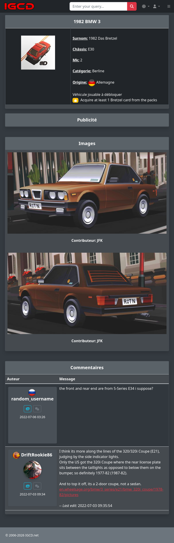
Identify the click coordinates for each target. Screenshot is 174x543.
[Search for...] (98, 6)
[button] (145, 6)
